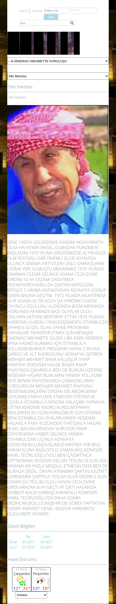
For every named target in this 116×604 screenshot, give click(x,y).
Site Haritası (17, 97)
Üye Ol (23, 11)
